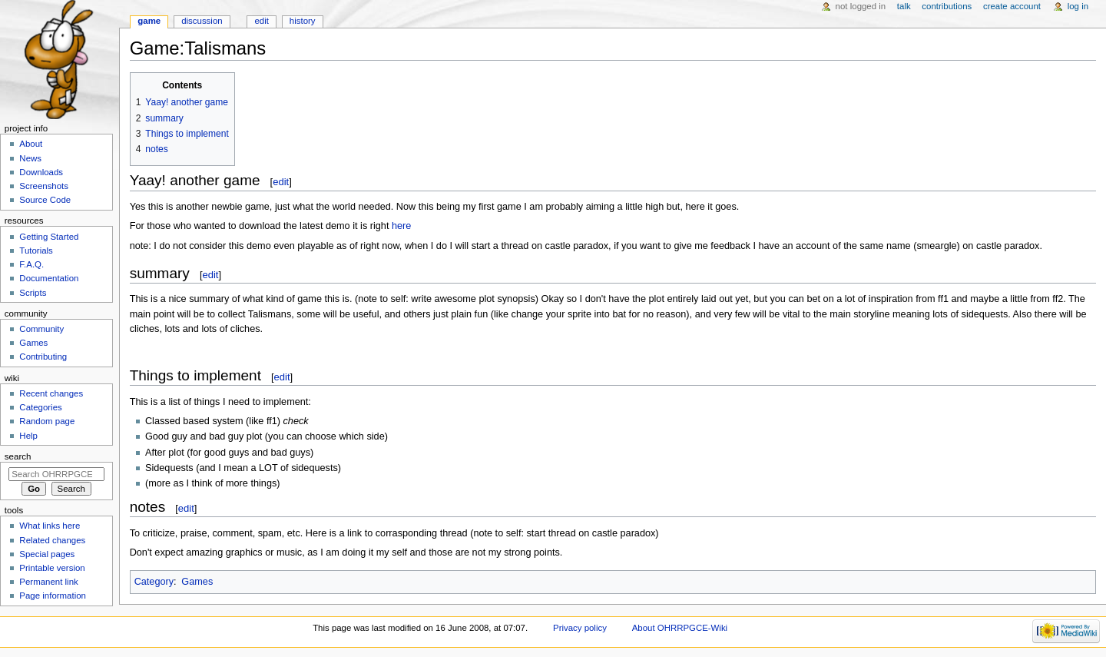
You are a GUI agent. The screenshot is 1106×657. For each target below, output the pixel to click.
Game (149, 20)
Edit (261, 20)
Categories (40, 407)
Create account (1012, 6)
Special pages (47, 554)
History (303, 20)
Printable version (51, 567)
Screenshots (43, 186)
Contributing (43, 356)
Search (18, 456)
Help (28, 435)
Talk (904, 6)
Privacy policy (580, 627)
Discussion (201, 20)
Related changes (52, 540)
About (30, 143)
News (30, 158)
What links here (49, 525)
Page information (52, 595)
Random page (47, 421)
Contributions (947, 6)
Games (197, 581)
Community (41, 328)
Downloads (41, 172)
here (401, 226)
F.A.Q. (31, 264)
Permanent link (48, 581)
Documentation (48, 278)
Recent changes (51, 393)
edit (281, 181)
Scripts (32, 292)
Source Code (45, 199)
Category (154, 581)
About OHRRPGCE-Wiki (679, 627)
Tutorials (36, 250)
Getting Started (48, 236)
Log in (1078, 6)
